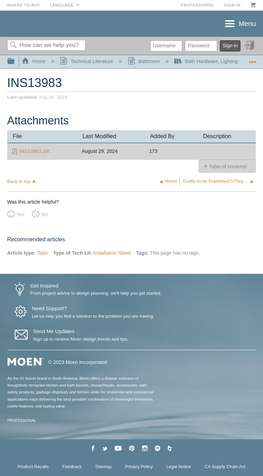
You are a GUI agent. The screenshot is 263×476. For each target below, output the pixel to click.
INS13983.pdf (34, 151)
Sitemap (103, 466)
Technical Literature (87, 61)
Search (13, 45)
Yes (20, 214)
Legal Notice (178, 466)
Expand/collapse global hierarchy (15, 61)
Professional (197, 5)
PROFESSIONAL (22, 420)
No (44, 214)
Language (62, 5)
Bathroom (144, 61)
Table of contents (227, 166)
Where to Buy (23, 5)
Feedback (72, 466)
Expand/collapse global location (252, 59)
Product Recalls (33, 466)
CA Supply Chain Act (225, 466)
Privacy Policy (139, 466)
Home (34, 61)
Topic (43, 253)
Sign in (232, 5)
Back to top (18, 181)
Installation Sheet (112, 253)
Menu (247, 23)
